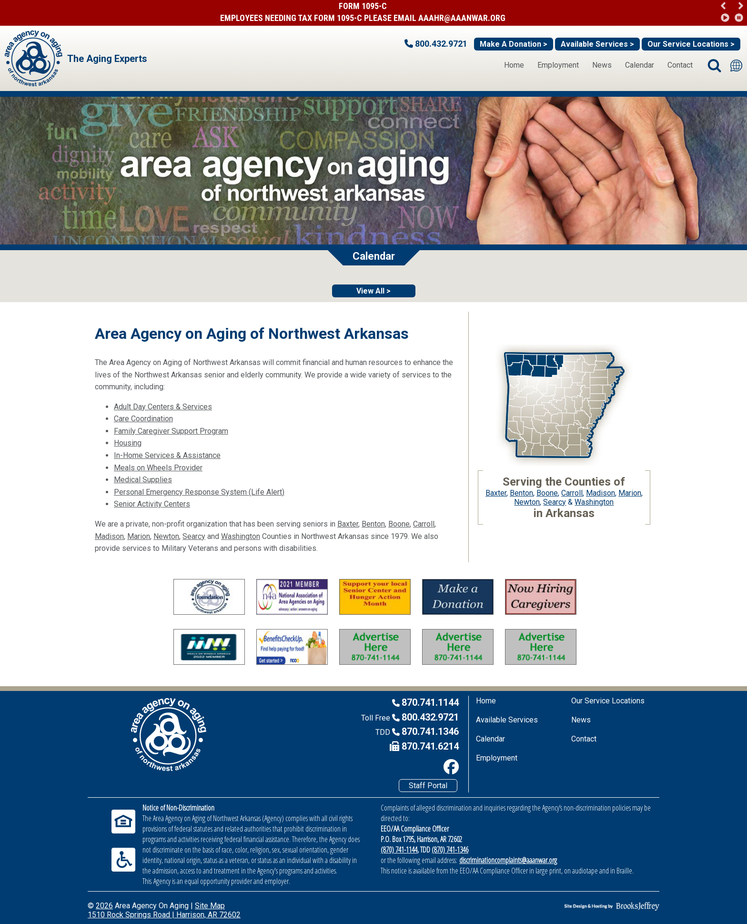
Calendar (639, 65)
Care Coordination (143, 418)
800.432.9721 (430, 717)
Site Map (210, 905)
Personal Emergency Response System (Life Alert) (199, 492)
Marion (138, 536)
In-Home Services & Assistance (167, 455)
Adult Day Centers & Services (163, 406)
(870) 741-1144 (399, 849)
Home (514, 65)
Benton (373, 523)
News (602, 65)
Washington (240, 536)
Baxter (347, 523)
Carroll (423, 523)
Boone (399, 523)
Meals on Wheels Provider (158, 467)
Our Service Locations (608, 700)
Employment (558, 65)
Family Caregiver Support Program (171, 431)
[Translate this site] (736, 65)
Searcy (193, 536)
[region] (731, 12)
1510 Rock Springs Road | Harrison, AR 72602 (164, 914)
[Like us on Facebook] (372, 766)
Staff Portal (428, 785)
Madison (109, 536)
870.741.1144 (430, 702)
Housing (127, 442)
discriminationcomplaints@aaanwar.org (508, 860)
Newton (166, 536)
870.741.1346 (430, 731)
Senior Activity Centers (152, 503)
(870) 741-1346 (450, 849)
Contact (680, 65)
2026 (104, 905)
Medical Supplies (143, 479)
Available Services (507, 719)
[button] (741, 6)
